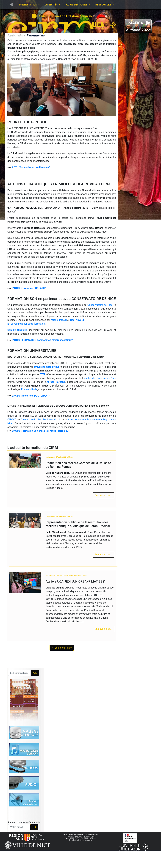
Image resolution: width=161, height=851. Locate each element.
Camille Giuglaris (17, 330)
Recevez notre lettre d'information (24, 822)
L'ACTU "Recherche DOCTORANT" (31, 395)
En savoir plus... (103, 495)
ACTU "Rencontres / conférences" (31, 167)
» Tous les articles (62, 647)
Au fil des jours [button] (77, 4)
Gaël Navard (77, 319)
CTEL (42, 374)
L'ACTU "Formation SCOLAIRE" (29, 288)
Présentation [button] (28, 4)
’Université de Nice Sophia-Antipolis (41, 419)
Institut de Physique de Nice (99, 378)
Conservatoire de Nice (100, 304)
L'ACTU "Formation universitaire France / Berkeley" (40, 430)
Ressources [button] (103, 4)
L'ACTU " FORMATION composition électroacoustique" (42, 340)
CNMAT (11, 419)
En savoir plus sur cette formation (26, 323)
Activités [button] (51, 4)
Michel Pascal (59, 319)
